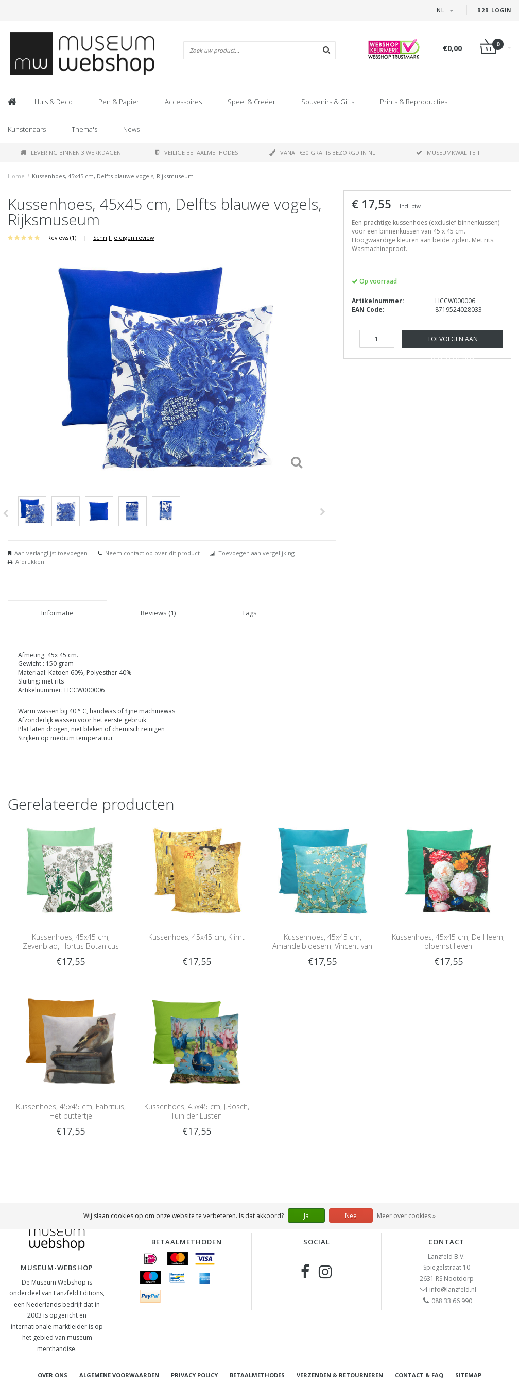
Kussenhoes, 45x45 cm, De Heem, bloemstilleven (448, 941)
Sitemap (468, 1375)
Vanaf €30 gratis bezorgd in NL (322, 152)
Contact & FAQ (419, 1375)
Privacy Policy (194, 1375)
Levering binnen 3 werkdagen (70, 152)
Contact (446, 1241)
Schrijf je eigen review (123, 237)
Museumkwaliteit (448, 152)
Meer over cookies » (406, 1215)
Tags (249, 613)
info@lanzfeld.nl (452, 1289)
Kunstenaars (27, 129)
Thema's (84, 129)
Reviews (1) (61, 237)
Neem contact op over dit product (152, 553)
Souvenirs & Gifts (327, 101)
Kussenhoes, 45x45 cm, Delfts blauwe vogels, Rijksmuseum (113, 176)
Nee (351, 1215)
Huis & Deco (53, 101)
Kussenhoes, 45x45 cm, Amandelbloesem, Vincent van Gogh (322, 946)
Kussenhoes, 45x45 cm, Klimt (196, 937)
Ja (306, 1215)
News (131, 129)
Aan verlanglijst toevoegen (51, 553)
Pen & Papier (118, 101)
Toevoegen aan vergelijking (256, 553)
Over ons (52, 1375)
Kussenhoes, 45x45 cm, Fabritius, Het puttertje (71, 1111)
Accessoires (183, 101)
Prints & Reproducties (413, 101)
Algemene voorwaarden (119, 1375)
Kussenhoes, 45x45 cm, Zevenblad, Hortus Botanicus (71, 941)
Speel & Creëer (251, 101)
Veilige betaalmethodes (196, 152)
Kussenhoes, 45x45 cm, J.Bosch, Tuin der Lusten (196, 1111)
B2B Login (494, 10)
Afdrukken (29, 561)
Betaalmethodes (257, 1375)
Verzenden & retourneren (340, 1375)
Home (16, 176)
